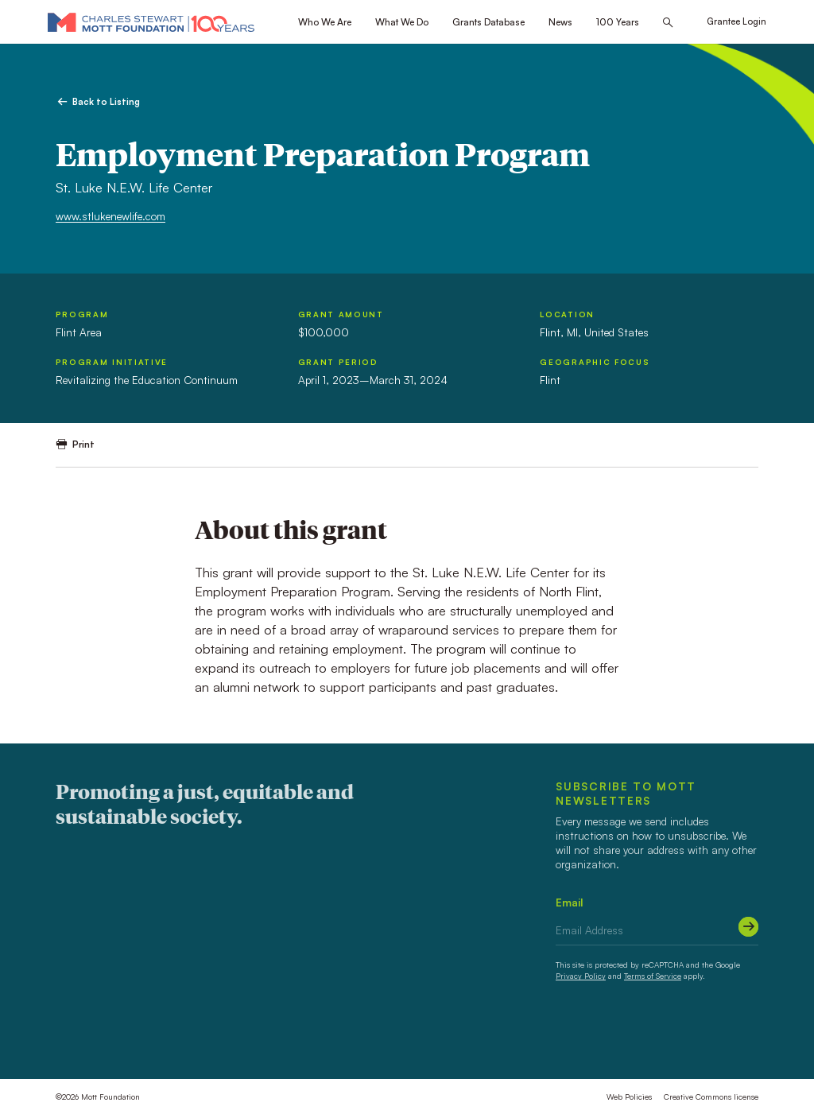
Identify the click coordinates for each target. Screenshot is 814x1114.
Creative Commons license (711, 1096)
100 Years (617, 22)
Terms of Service (652, 975)
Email (569, 902)
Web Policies (629, 1096)
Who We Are (324, 22)
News (560, 22)
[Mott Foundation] (151, 22)
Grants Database (488, 22)
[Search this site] (668, 22)
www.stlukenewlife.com (110, 216)
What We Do (401, 22)
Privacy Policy (581, 975)
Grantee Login (736, 21)
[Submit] (748, 927)
